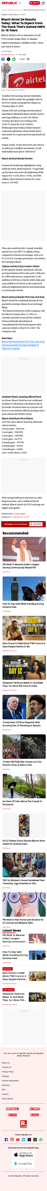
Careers (5, 1094)
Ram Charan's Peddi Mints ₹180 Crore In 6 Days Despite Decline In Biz (24, 645)
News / (4, 10)
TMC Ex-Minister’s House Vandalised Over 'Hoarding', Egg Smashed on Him (24, 882)
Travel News (7, 611)
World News (7, 730)
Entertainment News (10, 651)
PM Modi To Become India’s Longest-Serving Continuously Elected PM (21, 566)
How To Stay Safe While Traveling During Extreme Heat (23, 605)
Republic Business (8, 54)
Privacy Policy (8, 1071)
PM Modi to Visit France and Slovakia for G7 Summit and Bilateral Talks (23, 921)
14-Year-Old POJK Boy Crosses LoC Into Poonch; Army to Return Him (22, 763)
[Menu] (43, 3)
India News (6, 572)
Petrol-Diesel (7, 1098)
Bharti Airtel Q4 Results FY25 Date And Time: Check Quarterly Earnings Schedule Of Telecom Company (23, 345)
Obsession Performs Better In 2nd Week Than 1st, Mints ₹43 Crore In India (23, 684)
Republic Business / (15, 10)
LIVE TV (34, 3)
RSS (3, 1089)
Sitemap (5, 1076)
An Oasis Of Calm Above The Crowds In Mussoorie (22, 803)
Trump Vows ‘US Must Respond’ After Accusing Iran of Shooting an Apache (21, 724)
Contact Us (6, 1067)
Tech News (6, 848)
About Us (6, 1063)
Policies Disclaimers (10, 1080)
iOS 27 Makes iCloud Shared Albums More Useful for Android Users (24, 842)
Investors (6, 1085)
